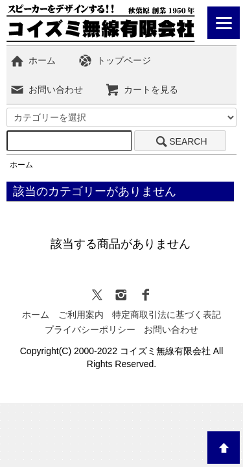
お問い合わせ (46, 89)
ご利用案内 (81, 314)
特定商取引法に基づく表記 (166, 314)
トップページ (114, 60)
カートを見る (141, 89)
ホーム (33, 60)
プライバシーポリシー (90, 329)
